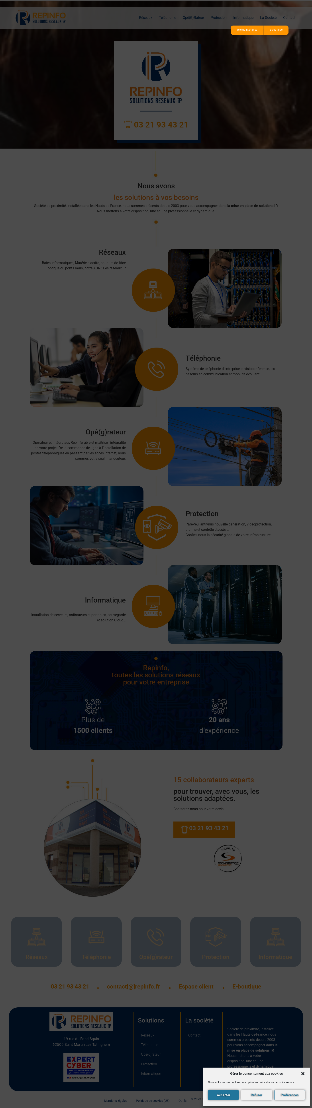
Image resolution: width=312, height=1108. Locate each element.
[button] (303, 1073)
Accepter (223, 1095)
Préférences (290, 1095)
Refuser (256, 1095)
